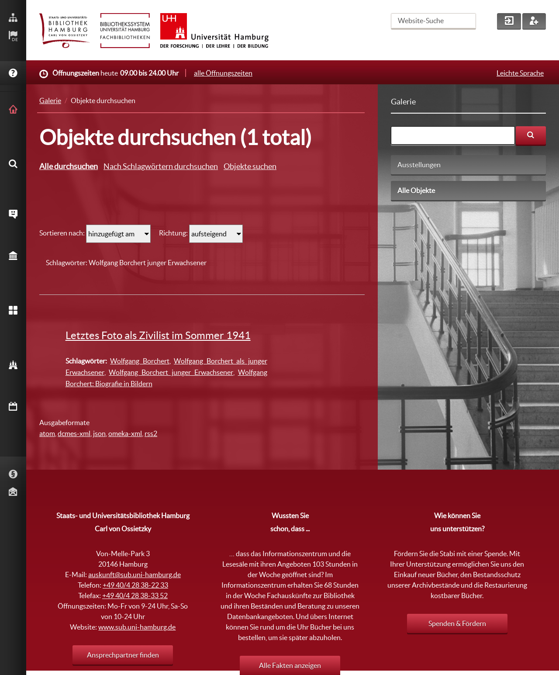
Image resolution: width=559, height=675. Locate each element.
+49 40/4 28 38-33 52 (135, 595)
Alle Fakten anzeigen (290, 665)
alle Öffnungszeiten (223, 73)
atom (47, 433)
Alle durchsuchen (68, 166)
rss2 (151, 433)
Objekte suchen (250, 166)
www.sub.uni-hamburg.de (137, 627)
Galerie (50, 100)
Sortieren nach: (62, 233)
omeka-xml (125, 433)
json (99, 433)
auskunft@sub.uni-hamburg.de (134, 574)
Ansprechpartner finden (123, 655)
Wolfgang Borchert (139, 361)
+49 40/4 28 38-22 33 (135, 585)
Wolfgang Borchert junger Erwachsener (171, 372)
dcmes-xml (74, 433)
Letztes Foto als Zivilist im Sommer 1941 (158, 335)
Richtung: (174, 233)
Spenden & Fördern (457, 623)
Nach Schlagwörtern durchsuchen (161, 166)
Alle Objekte (416, 190)
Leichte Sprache (520, 73)
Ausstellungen (419, 165)
